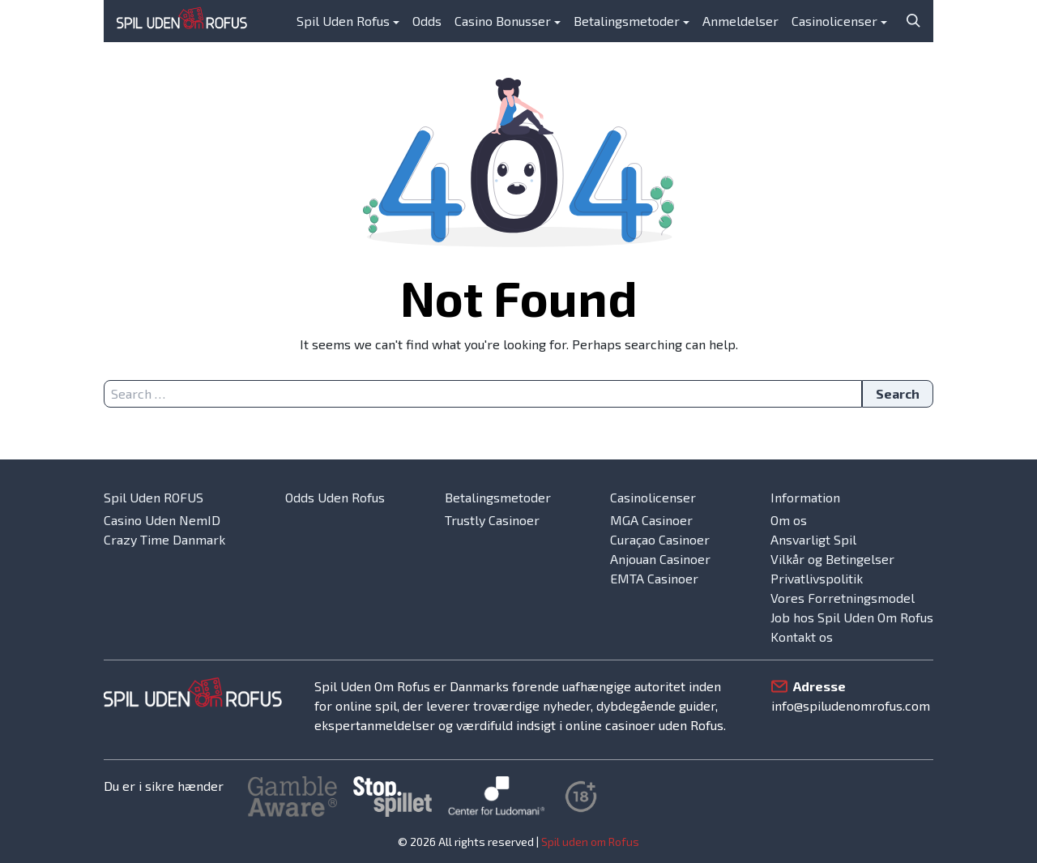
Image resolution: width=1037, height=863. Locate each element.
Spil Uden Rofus (343, 20)
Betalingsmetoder (627, 20)
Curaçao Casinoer (660, 539)
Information (805, 497)
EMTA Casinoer (654, 578)
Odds (427, 20)
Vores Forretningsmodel (842, 597)
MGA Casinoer (651, 520)
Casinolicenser (834, 20)
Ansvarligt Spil (813, 539)
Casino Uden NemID (162, 520)
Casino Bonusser (502, 20)
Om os (788, 520)
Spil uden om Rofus (590, 841)
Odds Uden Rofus (335, 497)
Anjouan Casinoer (660, 558)
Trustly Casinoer (492, 520)
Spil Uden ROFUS (153, 497)
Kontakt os (801, 636)
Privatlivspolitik (816, 578)
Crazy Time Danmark (164, 539)
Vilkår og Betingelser (832, 558)
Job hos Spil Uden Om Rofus (851, 617)
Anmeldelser (740, 20)
